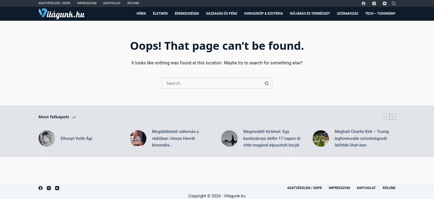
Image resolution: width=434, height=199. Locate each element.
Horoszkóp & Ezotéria (263, 13)
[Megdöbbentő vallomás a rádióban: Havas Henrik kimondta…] (138, 138)
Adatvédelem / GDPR (54, 3)
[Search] (394, 3)
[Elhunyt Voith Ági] (46, 138)
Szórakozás (347, 13)
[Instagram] (374, 3)
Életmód (160, 13)
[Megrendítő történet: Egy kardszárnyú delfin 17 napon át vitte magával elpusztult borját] (229, 138)
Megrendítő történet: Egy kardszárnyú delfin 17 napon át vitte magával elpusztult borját (271, 138)
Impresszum (87, 3)
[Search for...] (211, 83)
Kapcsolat (111, 3)
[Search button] (266, 83)
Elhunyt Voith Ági (76, 138)
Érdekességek (187, 13)
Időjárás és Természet (310, 13)
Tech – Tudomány (380, 13)
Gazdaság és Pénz (221, 13)
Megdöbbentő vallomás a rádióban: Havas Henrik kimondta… (175, 138)
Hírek (141, 13)
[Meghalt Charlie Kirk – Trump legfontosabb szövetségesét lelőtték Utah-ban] (320, 138)
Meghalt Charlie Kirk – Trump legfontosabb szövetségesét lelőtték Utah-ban (362, 138)
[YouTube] (384, 3)
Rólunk (133, 3)
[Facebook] (363, 3)
